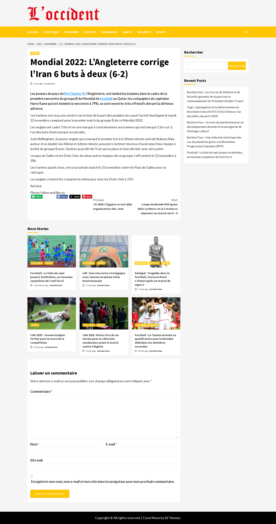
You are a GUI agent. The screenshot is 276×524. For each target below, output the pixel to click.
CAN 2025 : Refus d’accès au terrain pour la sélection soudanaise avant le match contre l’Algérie (100, 340)
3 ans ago (38, 83)
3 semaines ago (41, 285)
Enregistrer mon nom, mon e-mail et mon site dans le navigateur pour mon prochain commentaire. (102, 482)
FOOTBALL (36, 263)
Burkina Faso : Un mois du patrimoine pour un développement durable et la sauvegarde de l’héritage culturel (215, 126)
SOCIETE (90, 32)
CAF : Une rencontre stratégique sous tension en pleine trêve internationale (103, 277)
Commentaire (41, 391)
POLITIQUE (51, 32)
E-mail (111, 444)
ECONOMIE (71, 32)
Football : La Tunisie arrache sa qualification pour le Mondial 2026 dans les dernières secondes (155, 340)
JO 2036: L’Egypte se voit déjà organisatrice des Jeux (114, 204)
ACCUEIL (33, 32)
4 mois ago (39, 347)
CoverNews (151, 518)
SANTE (127, 32)
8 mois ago (143, 351)
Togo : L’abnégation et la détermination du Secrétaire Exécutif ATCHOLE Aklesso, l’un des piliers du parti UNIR (214, 111)
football (106, 99)
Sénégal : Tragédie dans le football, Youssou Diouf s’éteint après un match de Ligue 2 (152, 278)
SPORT (160, 32)
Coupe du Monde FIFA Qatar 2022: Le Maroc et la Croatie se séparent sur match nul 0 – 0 (156, 206)
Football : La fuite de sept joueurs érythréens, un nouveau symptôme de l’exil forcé (51, 277)
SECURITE (144, 32)
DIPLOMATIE (109, 32)
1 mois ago (91, 285)
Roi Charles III (74, 94)
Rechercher (193, 52)
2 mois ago (143, 289)
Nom (34, 444)
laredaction (49, 83)
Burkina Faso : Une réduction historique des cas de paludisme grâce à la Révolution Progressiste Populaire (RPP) (214, 142)
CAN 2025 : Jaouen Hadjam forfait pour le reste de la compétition (47, 339)
